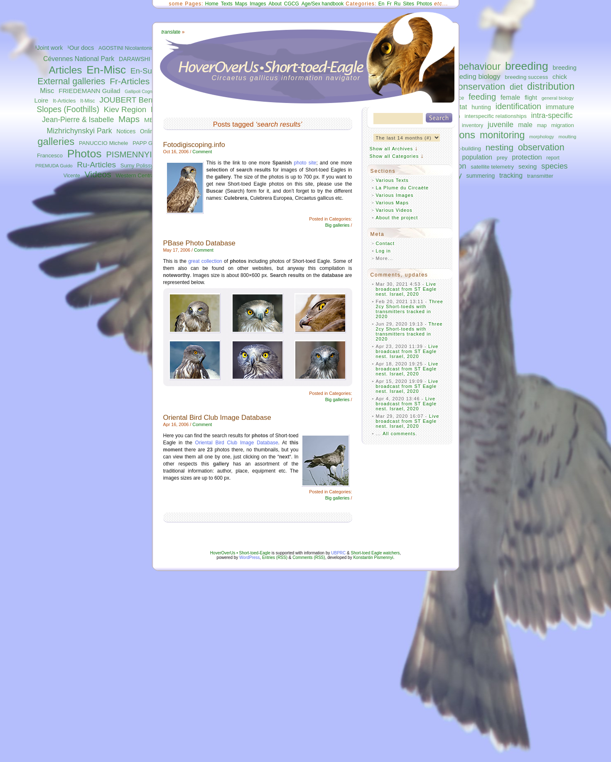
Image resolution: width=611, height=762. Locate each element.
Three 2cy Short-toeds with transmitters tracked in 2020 (410, 309)
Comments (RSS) (308, 557)
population (477, 157)
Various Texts (392, 180)
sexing (527, 166)
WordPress (249, 557)
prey (502, 157)
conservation (479, 86)
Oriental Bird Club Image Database (217, 417)
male (525, 124)
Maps (129, 119)
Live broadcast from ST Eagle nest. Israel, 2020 (406, 289)
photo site (305, 163)
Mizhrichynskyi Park (79, 131)
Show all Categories (394, 156)
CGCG (291, 4)
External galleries (71, 81)
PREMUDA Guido (54, 165)
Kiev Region (125, 109)
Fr (389, 4)
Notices (125, 131)
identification (518, 106)
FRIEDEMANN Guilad (89, 90)
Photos (84, 153)
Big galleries (337, 225)
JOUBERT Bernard (133, 100)
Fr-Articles (130, 81)
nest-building (465, 148)
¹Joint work (49, 48)
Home (211, 4)
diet (516, 86)
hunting (481, 107)
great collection (205, 261)
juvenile (500, 124)
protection (527, 157)
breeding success (526, 77)
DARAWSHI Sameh (144, 59)
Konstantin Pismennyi (373, 557)
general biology (558, 98)
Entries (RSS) (274, 557)
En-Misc (106, 70)
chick (559, 76)
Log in (383, 250)
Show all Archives (391, 148)
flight (531, 97)
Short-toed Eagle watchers (375, 553)
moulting (567, 136)
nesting (499, 147)
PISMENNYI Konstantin (150, 154)
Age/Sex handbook (323, 4)
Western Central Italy (141, 175)
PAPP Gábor (148, 143)
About (274, 4)
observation (541, 147)
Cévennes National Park (78, 58)
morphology (541, 136)
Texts (227, 4)
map (542, 125)
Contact (385, 243)
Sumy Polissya (138, 165)
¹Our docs (80, 47)
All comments (399, 433)
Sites (408, 4)
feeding (482, 96)
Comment (202, 151)
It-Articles (64, 101)
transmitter (540, 176)
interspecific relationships (496, 116)
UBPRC (338, 553)
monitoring (502, 135)
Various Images (395, 195)
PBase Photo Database (199, 243)
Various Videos (394, 210)
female (510, 97)
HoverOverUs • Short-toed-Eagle (240, 553)
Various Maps (392, 202)
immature (560, 106)
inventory (472, 125)
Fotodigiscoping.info (194, 145)
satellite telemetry (492, 167)
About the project (397, 217)
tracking (511, 175)
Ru (397, 4)
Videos (98, 174)
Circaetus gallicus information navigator (286, 77)
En (381, 4)
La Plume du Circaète (402, 187)
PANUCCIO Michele (103, 143)
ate (171, 32)
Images (258, 4)
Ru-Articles (96, 164)
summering (480, 175)
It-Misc (87, 101)
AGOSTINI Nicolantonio (126, 48)
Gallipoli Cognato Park (147, 91)
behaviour (479, 66)
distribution (550, 86)
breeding (526, 66)
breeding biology (475, 77)
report (552, 158)
